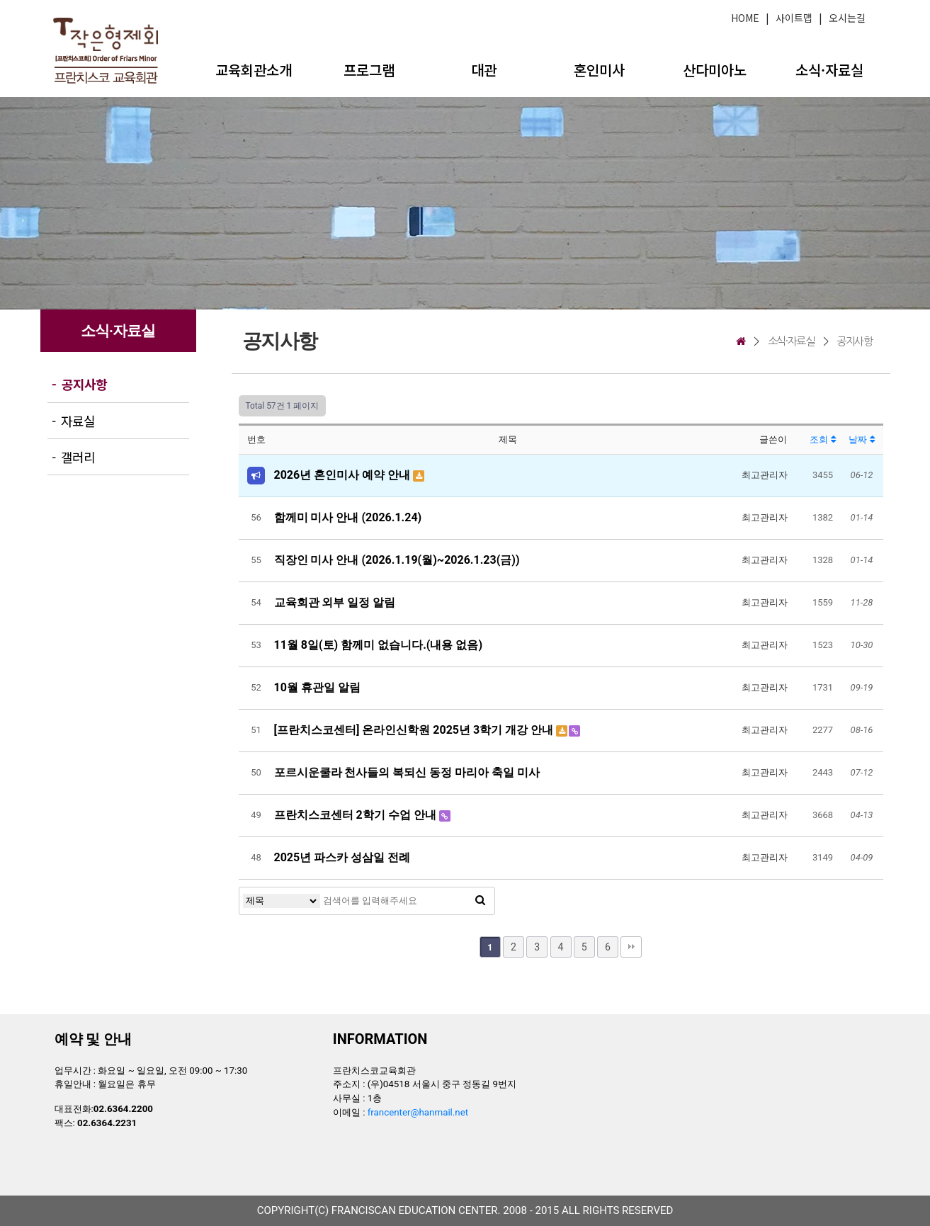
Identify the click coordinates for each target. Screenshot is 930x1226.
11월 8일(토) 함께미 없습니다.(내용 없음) (378, 645)
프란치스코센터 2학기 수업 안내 (356, 815)
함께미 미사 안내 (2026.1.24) (348, 517)
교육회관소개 (253, 69)
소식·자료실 (829, 69)
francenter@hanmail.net (418, 1112)
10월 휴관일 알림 (317, 687)
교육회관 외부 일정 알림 (335, 602)
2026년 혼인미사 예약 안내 (344, 475)
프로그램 (369, 69)
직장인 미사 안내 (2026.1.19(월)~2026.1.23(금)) (397, 560)
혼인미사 (599, 69)
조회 (822, 439)
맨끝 (631, 947)
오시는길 (847, 18)
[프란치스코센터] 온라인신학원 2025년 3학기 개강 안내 (415, 730)
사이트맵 (794, 18)
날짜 (861, 439)
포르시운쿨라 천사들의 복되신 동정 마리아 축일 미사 (407, 772)
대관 (484, 69)
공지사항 (854, 341)
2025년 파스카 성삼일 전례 (342, 857)
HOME (745, 18)
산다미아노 (715, 69)
